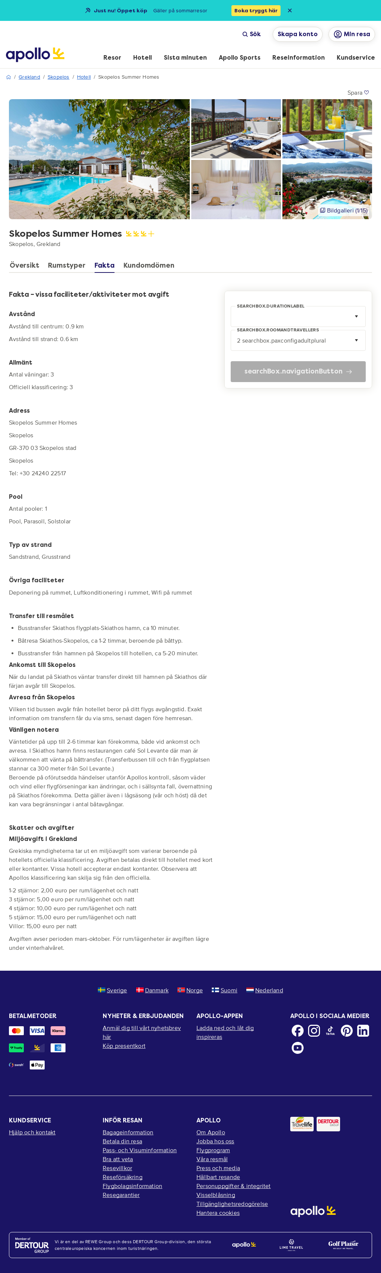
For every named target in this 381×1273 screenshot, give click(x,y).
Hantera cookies (218, 1212)
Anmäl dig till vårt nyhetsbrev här (142, 1032)
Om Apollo (210, 1132)
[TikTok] (330, 1030)
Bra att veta (118, 1159)
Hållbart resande (218, 1176)
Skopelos (59, 77)
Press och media (218, 1168)
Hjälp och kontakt (32, 1132)
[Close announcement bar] (290, 10)
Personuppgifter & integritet (233, 1185)
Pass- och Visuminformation (140, 1150)
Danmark (152, 990)
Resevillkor (117, 1168)
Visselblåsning (215, 1194)
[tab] (26, 267)
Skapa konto (298, 34)
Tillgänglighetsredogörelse (232, 1203)
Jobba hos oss (215, 1141)
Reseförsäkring (123, 1176)
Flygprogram (213, 1150)
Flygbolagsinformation (132, 1185)
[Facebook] (297, 1030)
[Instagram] (314, 1030)
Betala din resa (122, 1141)
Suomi (224, 990)
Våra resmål (212, 1159)
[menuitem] (112, 58)
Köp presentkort (124, 1045)
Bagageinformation (128, 1132)
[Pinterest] (346, 1030)
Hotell (84, 77)
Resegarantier (121, 1194)
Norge (190, 990)
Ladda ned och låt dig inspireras (225, 1032)
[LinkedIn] (363, 1030)
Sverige (112, 990)
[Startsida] (35, 54)
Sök (251, 34)
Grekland (29, 77)
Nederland (264, 990)
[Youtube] (297, 1047)
